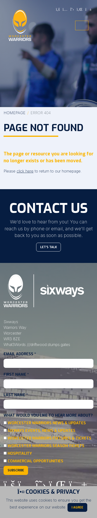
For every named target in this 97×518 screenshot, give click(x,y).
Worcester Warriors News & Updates (47, 422)
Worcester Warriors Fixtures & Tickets (49, 438)
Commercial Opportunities (35, 461)
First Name (16, 374)
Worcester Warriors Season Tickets (46, 445)
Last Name (16, 394)
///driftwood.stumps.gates (48, 344)
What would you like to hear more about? (48, 415)
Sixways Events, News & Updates (41, 430)
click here (25, 171)
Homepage (14, 112)
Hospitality (20, 453)
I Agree (77, 507)
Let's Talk (48, 247)
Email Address (20, 353)
